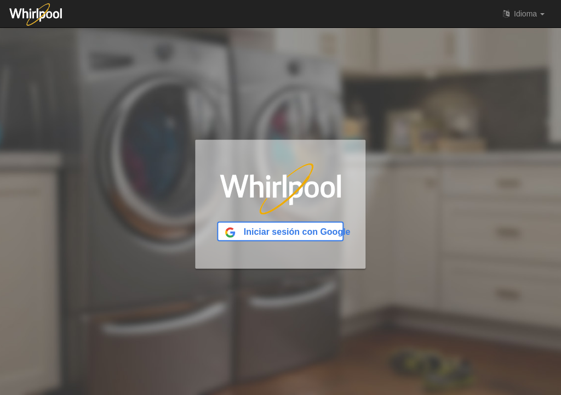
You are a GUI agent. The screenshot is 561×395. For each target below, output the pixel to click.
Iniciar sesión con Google (284, 232)
